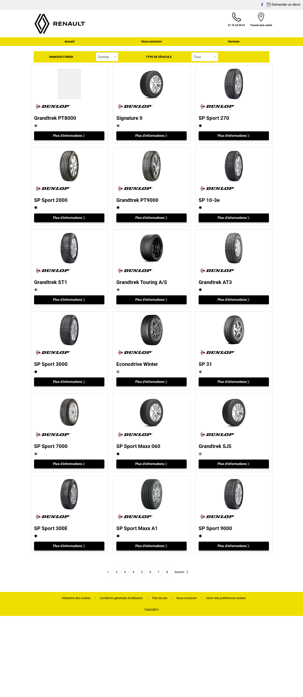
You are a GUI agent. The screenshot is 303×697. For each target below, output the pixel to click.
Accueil (69, 41)
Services (233, 41)
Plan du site (160, 598)
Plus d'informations (69, 136)
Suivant (181, 572)
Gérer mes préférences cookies (226, 598)
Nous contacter (151, 41)
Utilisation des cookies (76, 598)
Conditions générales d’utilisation (122, 598)
